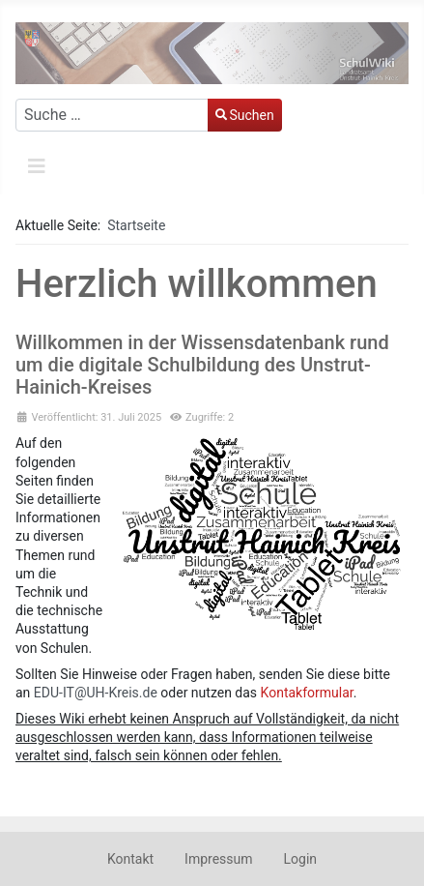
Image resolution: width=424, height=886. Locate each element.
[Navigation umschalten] (36, 166)
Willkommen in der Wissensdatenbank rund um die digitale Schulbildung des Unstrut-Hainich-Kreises (202, 365)
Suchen (244, 115)
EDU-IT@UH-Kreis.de (95, 692)
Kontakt (130, 859)
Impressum (218, 859)
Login (301, 859)
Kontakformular (307, 692)
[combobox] (112, 115)
